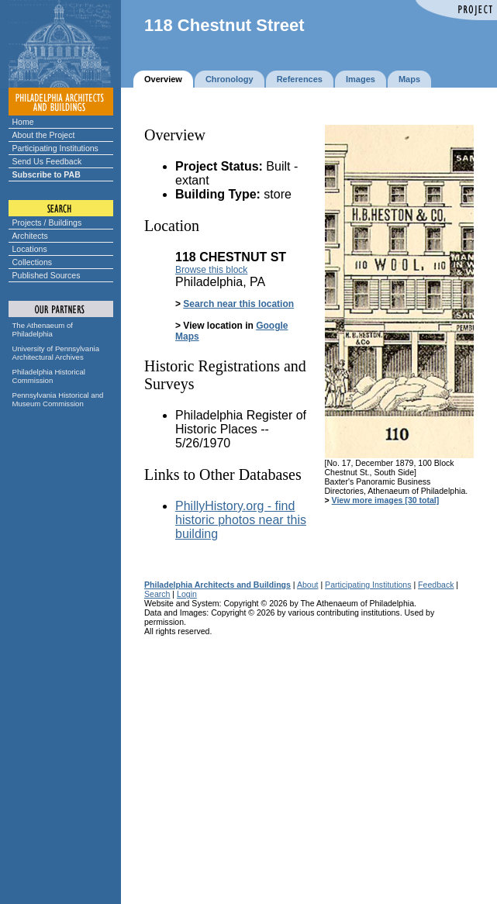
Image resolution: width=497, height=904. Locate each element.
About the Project (43, 135)
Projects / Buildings (47, 222)
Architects (30, 235)
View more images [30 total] (386, 500)
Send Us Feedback (47, 161)
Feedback (436, 584)
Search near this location (238, 303)
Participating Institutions (55, 148)
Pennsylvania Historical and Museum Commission (58, 399)
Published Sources (46, 275)
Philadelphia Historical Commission (48, 376)
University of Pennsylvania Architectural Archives (56, 352)
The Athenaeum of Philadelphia (42, 329)
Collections (32, 262)
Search (157, 594)
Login (187, 594)
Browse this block (211, 269)
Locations (29, 249)
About (308, 584)
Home (23, 121)
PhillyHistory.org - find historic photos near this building (240, 519)
